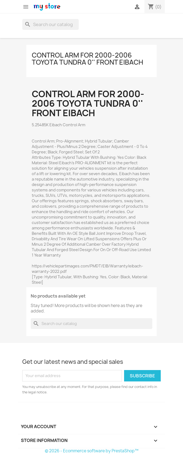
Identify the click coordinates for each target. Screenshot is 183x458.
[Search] (50, 24)
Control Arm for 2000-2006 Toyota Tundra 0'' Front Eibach (87, 58)
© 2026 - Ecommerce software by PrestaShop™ (91, 451)
